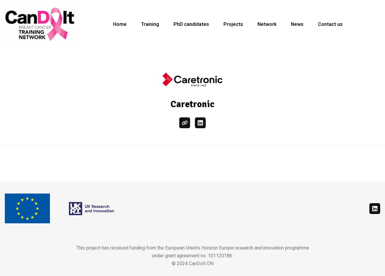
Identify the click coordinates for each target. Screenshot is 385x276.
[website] (184, 122)
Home (120, 24)
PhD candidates (191, 24)
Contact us (330, 24)
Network (266, 24)
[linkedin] (200, 122)
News (297, 24)
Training (150, 24)
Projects (233, 24)
